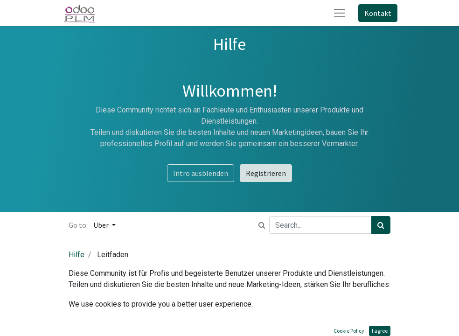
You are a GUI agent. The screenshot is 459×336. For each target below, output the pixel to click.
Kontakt (377, 13)
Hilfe (76, 254)
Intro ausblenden (200, 173)
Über (101, 225)
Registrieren (266, 173)
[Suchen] (380, 225)
